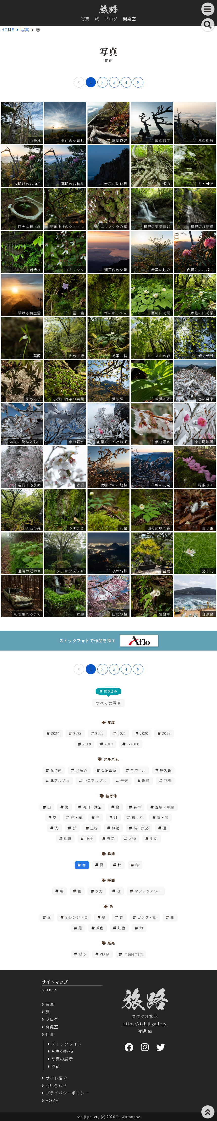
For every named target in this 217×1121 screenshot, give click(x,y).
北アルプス (60, 780)
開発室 (129, 19)
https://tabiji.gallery (144, 1024)
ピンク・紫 (147, 917)
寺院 (111, 838)
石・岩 (137, 817)
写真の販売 (62, 1051)
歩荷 (55, 1066)
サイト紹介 (56, 1078)
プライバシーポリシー (67, 1093)
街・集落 (141, 827)
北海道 (81, 770)
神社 (89, 838)
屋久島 (165, 770)
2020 (144, 733)
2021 (122, 733)
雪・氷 (163, 817)
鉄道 (68, 838)
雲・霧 (76, 817)
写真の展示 (62, 1059)
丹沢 (124, 780)
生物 (94, 827)
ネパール (138, 770)
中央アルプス (95, 780)
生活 (154, 838)
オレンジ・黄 (76, 917)
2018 (86, 743)
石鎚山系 (109, 770)
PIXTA (105, 954)
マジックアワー (148, 890)
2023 (77, 733)
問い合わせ (56, 1085)
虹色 (121, 927)
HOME (7, 29)
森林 (137, 806)
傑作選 (56, 770)
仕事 (50, 1034)
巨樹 (167, 780)
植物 (116, 827)
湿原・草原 (164, 806)
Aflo (82, 954)
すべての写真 (108, 703)
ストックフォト (66, 1044)
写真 (85, 19)
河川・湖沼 (92, 806)
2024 (55, 733)
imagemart (133, 954)
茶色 (100, 927)
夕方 (99, 890)
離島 (146, 780)
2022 (99, 733)
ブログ (111, 19)
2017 (109, 743)
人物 (132, 838)
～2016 (133, 743)
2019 (166, 733)
